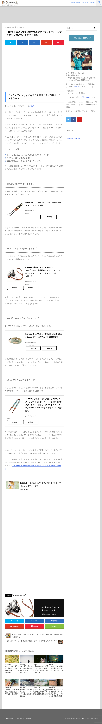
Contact (92, 2)
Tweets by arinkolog (73, 138)
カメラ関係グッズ (20, 596)
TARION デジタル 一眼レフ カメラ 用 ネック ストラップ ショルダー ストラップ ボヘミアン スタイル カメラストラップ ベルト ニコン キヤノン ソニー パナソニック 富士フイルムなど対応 (43, 405)
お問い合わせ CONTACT (82, 38)
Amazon (33, 217)
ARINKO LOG (80, 718)
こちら (32, 106)
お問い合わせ (85, 97)
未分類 (9, 596)
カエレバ (33, 210)
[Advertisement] (34, 69)
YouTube (85, 2)
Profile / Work (75, 2)
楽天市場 (49, 217)
